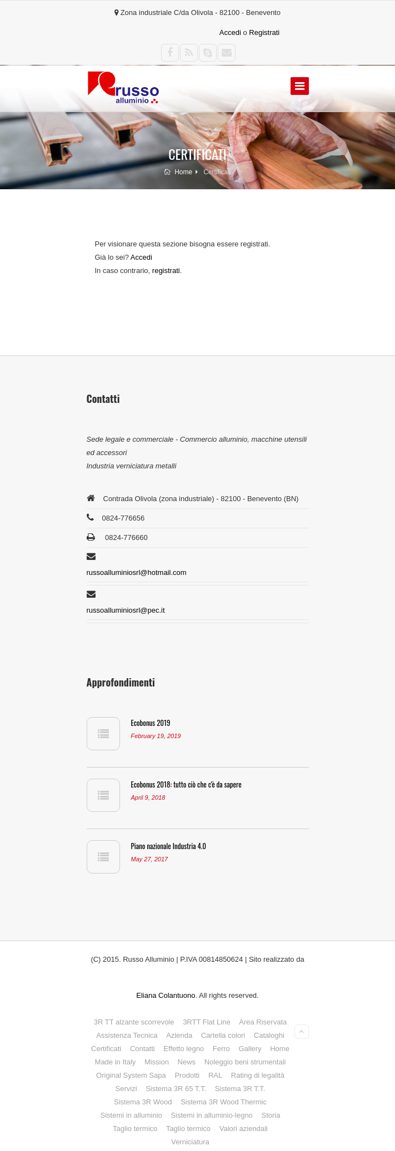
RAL (215, 1075)
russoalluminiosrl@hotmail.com (137, 572)
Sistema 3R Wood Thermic (224, 1102)
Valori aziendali (243, 1128)
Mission (156, 1062)
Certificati (106, 1048)
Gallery (249, 1048)
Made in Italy (115, 1062)
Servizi (126, 1088)
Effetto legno (183, 1048)
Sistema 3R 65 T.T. (176, 1088)
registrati (166, 270)
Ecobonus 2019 (151, 722)
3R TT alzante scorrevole (134, 1022)
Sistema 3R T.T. (240, 1088)
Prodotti (186, 1075)
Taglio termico (135, 1128)
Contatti (142, 1048)
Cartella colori (223, 1035)
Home (178, 172)
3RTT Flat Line (207, 1022)
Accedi (230, 32)
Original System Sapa (131, 1075)
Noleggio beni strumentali (245, 1062)
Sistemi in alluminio (131, 1115)
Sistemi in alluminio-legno (211, 1115)
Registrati (264, 32)
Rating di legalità (257, 1075)
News (187, 1062)
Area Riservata (263, 1022)
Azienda (179, 1035)
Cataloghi (269, 1035)
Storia (270, 1115)
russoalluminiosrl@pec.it (126, 610)
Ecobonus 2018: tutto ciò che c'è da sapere (186, 784)
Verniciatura (190, 1142)
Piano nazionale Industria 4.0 (168, 845)
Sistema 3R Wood (143, 1102)
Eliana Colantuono (165, 995)
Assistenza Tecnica (126, 1035)
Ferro (221, 1048)
